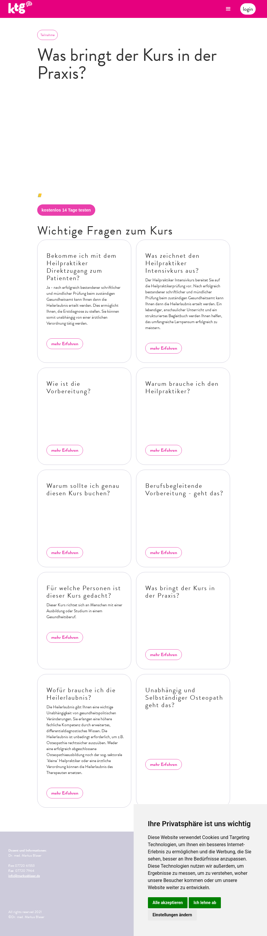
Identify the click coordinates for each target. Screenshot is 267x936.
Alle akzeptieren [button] (168, 902)
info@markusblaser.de (24, 875)
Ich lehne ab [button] (204, 902)
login (248, 9)
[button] (228, 9)
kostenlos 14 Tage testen (66, 210)
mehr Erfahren (64, 343)
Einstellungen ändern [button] (172, 914)
